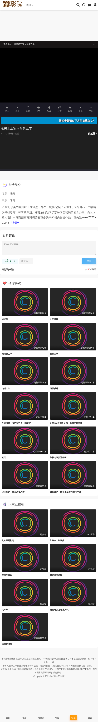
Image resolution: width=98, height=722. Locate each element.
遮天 (4, 457)
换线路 (92, 133)
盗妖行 (5, 319)
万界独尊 (54, 388)
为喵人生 (6, 388)
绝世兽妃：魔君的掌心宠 (13, 492)
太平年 (5, 610)
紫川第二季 (7, 354)
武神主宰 (54, 354)
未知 (51, 217)
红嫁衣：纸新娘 (57, 540)
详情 (15, 222)
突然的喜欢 (7, 575)
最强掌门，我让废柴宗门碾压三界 (65, 492)
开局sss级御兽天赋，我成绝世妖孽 (66, 423)
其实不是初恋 (8, 540)
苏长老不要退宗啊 (58, 457)
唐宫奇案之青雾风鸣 (59, 610)
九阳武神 (54, 319)
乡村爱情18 (7, 644)
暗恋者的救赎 (56, 575)
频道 (29, 5)
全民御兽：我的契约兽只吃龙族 (16, 423)
